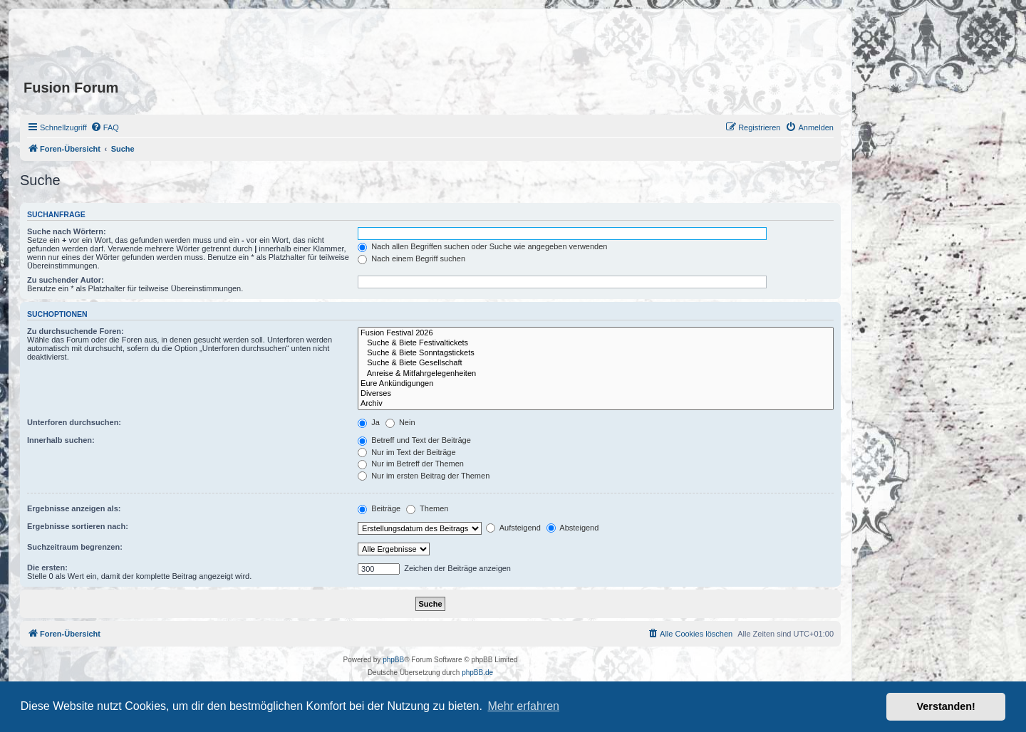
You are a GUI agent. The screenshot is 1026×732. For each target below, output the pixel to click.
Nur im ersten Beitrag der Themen (423, 475)
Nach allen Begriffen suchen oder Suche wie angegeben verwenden (482, 246)
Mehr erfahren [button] (523, 706)
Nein (400, 422)
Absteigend (572, 527)
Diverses (595, 394)
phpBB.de (477, 672)
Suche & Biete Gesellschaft (595, 363)
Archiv (595, 404)
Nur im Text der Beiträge (406, 452)
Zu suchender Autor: (65, 280)
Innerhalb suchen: (61, 440)
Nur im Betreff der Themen (411, 463)
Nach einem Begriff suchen (411, 258)
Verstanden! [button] (946, 706)
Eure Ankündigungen (595, 384)
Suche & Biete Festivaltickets (595, 343)
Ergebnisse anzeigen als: (73, 508)
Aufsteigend (513, 527)
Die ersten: (47, 567)
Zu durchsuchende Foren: (75, 331)
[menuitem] (104, 127)
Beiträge (379, 508)
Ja (369, 422)
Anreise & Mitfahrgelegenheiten (595, 374)
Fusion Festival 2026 (595, 333)
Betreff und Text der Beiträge (414, 440)
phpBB (393, 660)
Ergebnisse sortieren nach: (77, 526)
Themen (427, 508)
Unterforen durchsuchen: (74, 422)
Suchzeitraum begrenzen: (75, 547)
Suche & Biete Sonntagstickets (595, 353)
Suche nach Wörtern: (66, 231)
